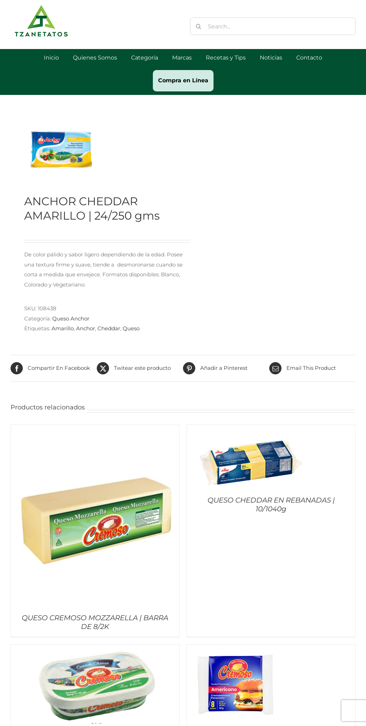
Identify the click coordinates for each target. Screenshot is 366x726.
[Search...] (272, 26)
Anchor (85, 328)
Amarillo (63, 328)
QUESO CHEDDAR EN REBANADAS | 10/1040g (271, 504)
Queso (131, 328)
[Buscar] (199, 26)
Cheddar (108, 328)
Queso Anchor (70, 318)
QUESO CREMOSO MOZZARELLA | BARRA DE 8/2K (95, 622)
